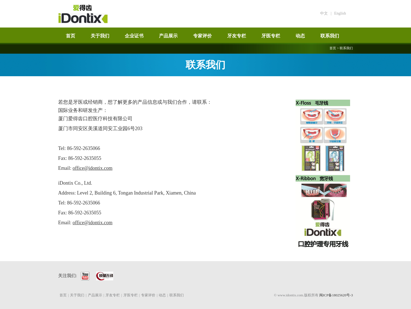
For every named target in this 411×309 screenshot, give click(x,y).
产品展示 (168, 36)
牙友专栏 (236, 36)
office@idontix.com (93, 168)
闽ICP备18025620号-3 (336, 295)
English (340, 13)
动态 (300, 36)
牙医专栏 (270, 36)
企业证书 (134, 36)
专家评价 (202, 36)
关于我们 (100, 36)
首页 (70, 36)
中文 (324, 13)
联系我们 (329, 36)
